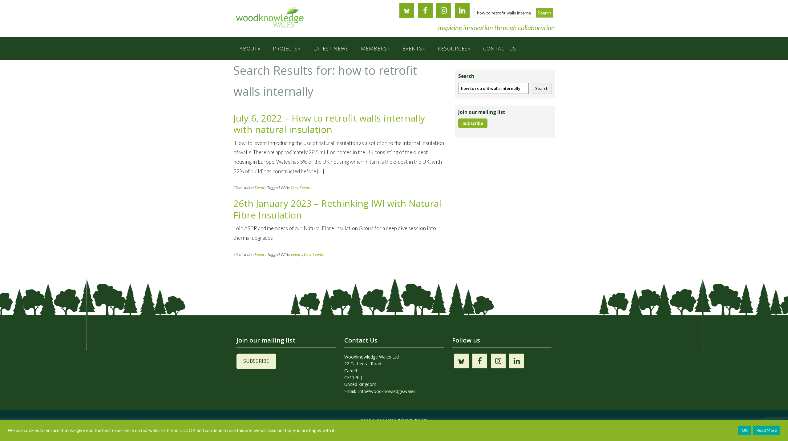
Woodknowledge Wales (295, 21)
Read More (767, 430)
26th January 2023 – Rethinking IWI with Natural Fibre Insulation (337, 209)
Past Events (301, 187)
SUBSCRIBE (256, 361)
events (296, 254)
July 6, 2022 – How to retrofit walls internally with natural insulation (329, 124)
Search (541, 88)
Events (260, 187)
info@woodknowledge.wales (386, 391)
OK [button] (745, 430)
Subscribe (473, 123)
